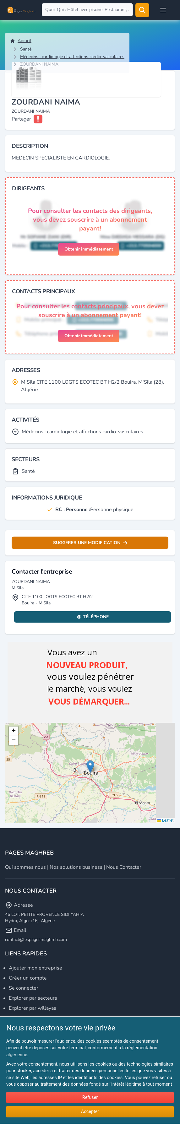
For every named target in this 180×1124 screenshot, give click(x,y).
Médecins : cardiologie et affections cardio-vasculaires (72, 57)
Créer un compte (28, 978)
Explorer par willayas (32, 1008)
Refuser (90, 1097)
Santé (25, 49)
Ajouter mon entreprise (35, 968)
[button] (90, 766)
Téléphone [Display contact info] (93, 617)
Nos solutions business (76, 867)
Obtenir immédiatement (88, 249)
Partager (21, 119)
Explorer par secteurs (33, 998)
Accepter (90, 1111)
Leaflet (165, 820)
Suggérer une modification (90, 543)
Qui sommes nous (25, 867)
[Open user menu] (163, 10)
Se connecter (23, 988)
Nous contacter (123, 867)
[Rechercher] (142, 10)
